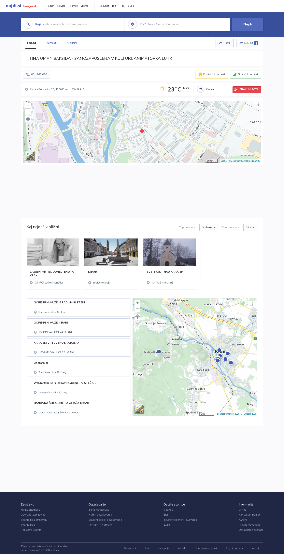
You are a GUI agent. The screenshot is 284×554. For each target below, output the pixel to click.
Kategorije (163, 548)
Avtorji (243, 520)
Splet (51, 6)
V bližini (72, 43)
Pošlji (227, 43)
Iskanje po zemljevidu (34, 520)
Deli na (251, 43)
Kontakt (182, 548)
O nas (242, 510)
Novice (61, 6)
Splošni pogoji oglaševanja (105, 520)
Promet (73, 6)
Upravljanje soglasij (251, 530)
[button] (28, 119)
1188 (131, 6)
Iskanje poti (28, 525)
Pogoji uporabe (234, 548)
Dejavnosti (130, 548)
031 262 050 (39, 74)
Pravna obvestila (249, 525)
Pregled (30, 43)
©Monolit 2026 (236, 161)
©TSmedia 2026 (252, 161)
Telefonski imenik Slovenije (180, 520)
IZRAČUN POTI (248, 89)
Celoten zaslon (257, 104)
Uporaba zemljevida (33, 515)
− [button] (28, 112)
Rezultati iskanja (31, 530)
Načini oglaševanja (100, 515)
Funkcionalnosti (30, 510)
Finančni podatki (248, 74)
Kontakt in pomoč (249, 515)
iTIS (122, 6)
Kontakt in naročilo (100, 525)
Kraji (147, 548)
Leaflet (224, 161)
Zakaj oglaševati (99, 510)
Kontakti (51, 43)
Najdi (247, 24)
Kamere (210, 89)
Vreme (85, 6)
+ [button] (28, 106)
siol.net (104, 6)
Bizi (114, 6)
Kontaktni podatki (214, 74)
